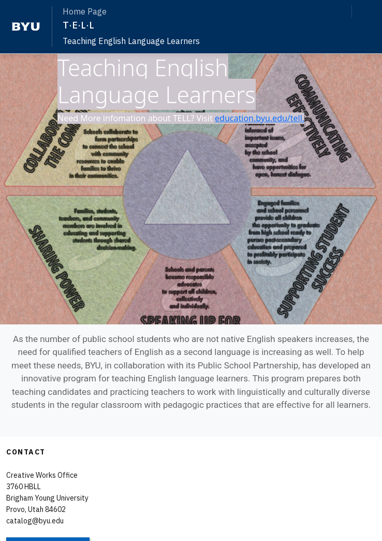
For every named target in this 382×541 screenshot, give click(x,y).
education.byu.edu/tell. (259, 118)
